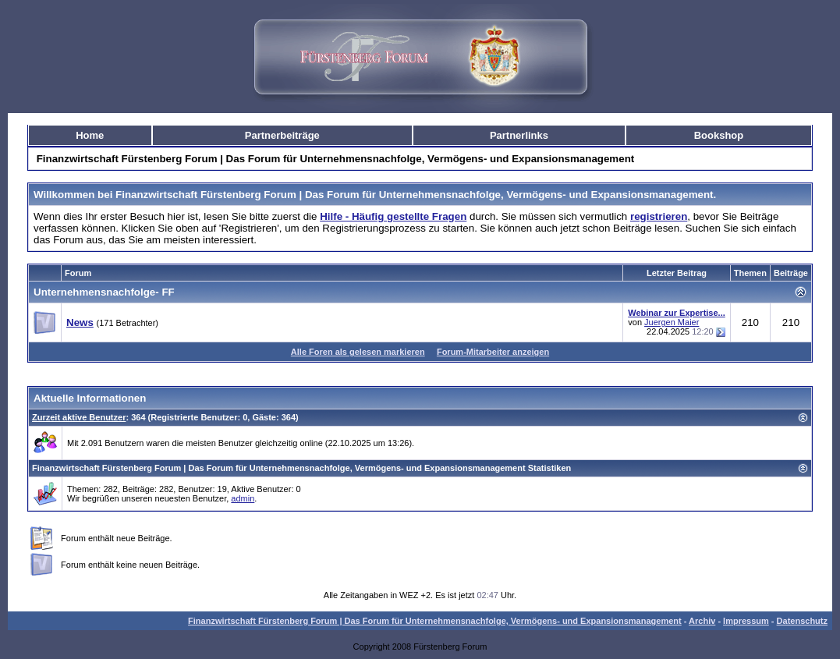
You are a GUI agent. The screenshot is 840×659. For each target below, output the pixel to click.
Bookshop (719, 135)
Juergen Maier (671, 322)
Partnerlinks (519, 135)
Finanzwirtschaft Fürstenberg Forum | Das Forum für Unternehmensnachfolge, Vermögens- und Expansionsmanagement (435, 620)
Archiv (702, 620)
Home (90, 135)
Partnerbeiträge (282, 135)
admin (242, 498)
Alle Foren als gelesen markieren (358, 351)
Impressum (746, 620)
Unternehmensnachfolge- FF (104, 292)
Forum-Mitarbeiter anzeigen (493, 351)
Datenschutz (802, 620)
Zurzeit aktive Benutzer (79, 417)
